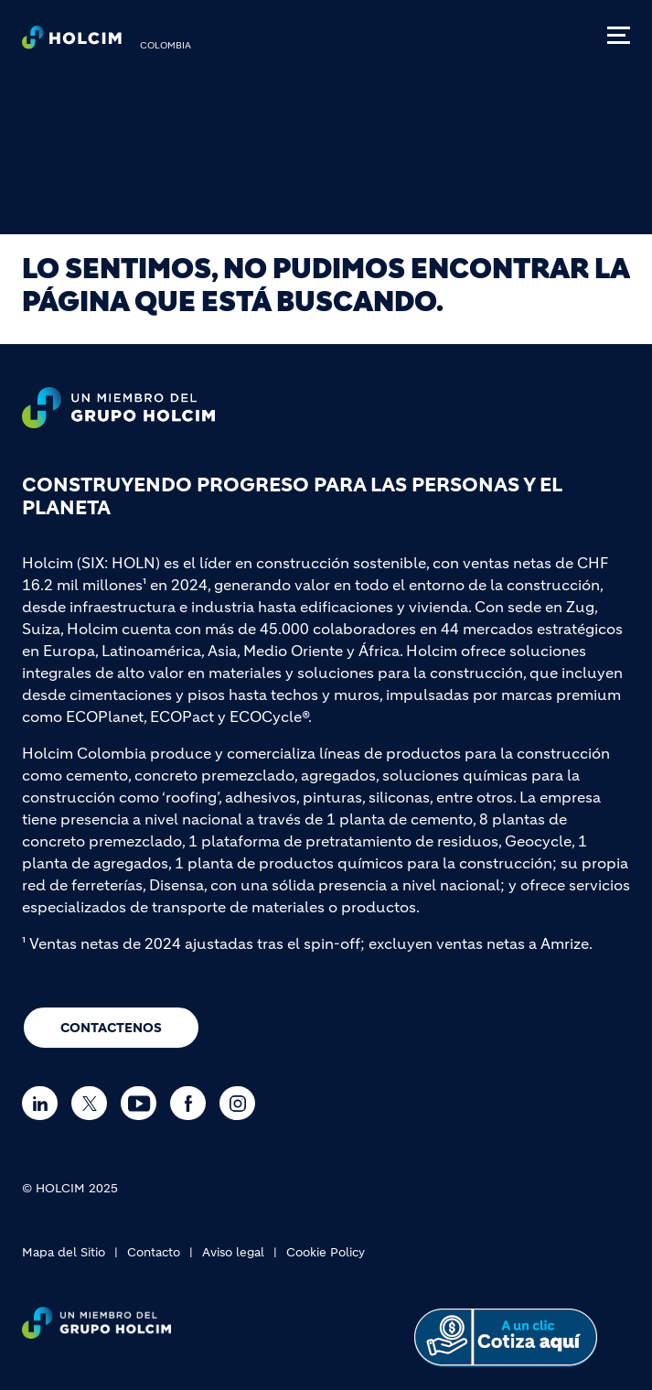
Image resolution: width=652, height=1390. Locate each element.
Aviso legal (233, 1252)
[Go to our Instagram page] (241, 1103)
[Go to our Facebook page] (192, 1103)
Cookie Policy (325, 1252)
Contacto (153, 1252)
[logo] (72, 42)
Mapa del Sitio (63, 1252)
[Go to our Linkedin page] (44, 1103)
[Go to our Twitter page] (93, 1103)
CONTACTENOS (111, 1027)
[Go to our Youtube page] (143, 1103)
